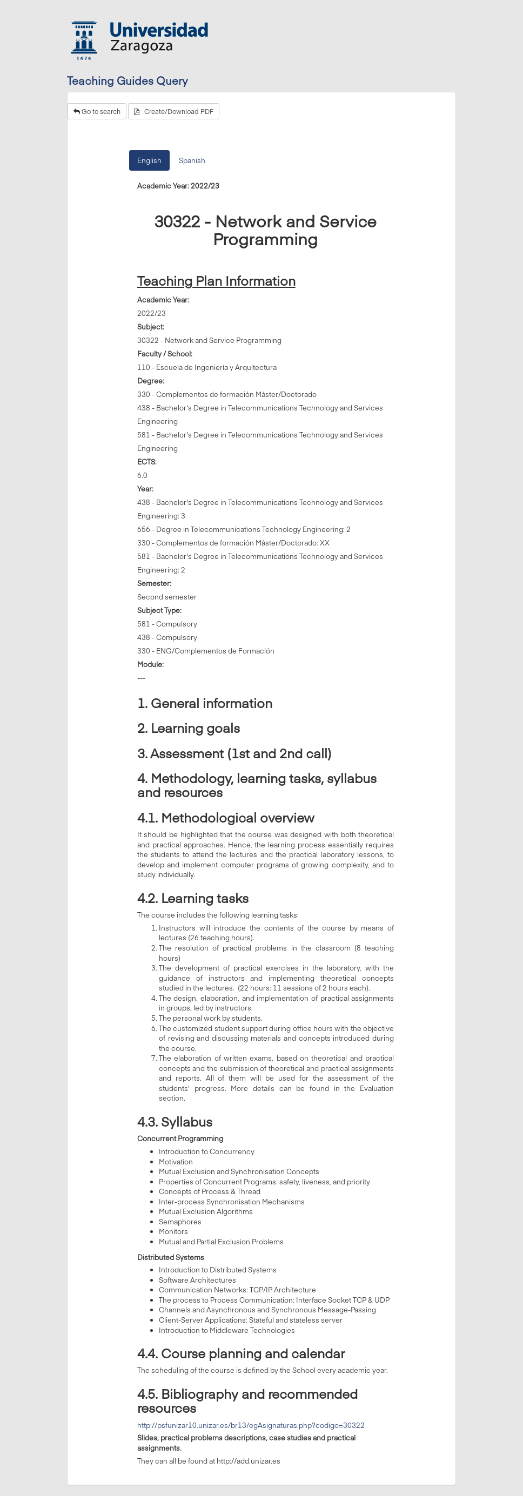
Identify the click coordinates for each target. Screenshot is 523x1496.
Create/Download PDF (173, 111)
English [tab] (149, 160)
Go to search (96, 111)
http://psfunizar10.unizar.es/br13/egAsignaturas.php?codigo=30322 (251, 1425)
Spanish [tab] (192, 160)
